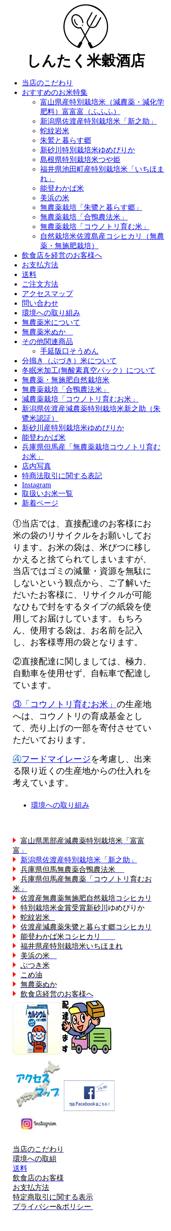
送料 (20, 1168)
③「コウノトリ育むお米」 (65, 704)
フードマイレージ (56, 759)
